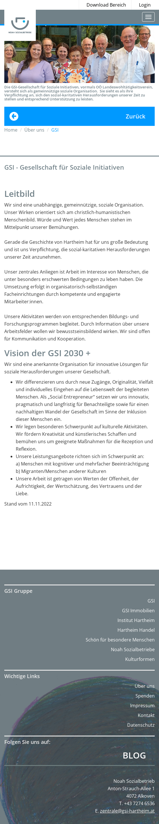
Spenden (145, 696)
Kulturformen (140, 659)
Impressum (142, 705)
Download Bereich (106, 5)
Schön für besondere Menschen (120, 640)
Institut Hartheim (136, 620)
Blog (134, 755)
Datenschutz (141, 725)
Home (10, 130)
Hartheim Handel (136, 630)
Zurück (135, 116)
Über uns (145, 686)
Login (145, 5)
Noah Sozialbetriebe (133, 649)
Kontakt (146, 715)
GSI (151, 601)
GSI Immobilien (138, 610)
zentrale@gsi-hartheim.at (127, 811)
